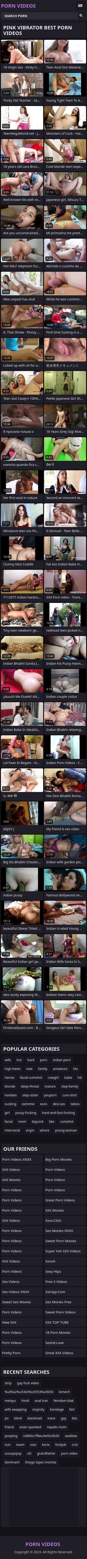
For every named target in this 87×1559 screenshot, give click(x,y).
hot (19, 1060)
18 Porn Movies (58, 1332)
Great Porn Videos (60, 1200)
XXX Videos (11, 1169)
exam (20, 1444)
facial (9, 1121)
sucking (10, 1104)
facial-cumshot (31, 1077)
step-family (69, 1086)
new (29, 1068)
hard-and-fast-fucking (58, 1112)
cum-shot (69, 1095)
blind (18, 1418)
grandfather (46, 1453)
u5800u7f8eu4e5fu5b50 (41, 1436)
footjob (60, 1444)
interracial (12, 1130)
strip (8, 1383)
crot (75, 1444)
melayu (10, 1400)
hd (80, 1077)
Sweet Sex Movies (16, 1302)
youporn (50, 1095)
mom (22, 1121)
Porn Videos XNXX (16, 1159)
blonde (10, 1086)
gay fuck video (28, 1383)
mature (50, 1086)
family (42, 1068)
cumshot (66, 1121)
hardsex (11, 1095)
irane (51, 1418)
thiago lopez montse (40, 1462)
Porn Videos (12, 1190)
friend (9, 1427)
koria (46, 1444)
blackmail (34, 1418)
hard (31, 1060)
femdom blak (64, 1400)
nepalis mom (57, 1427)
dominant (12, 1462)
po (7, 1418)
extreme (28, 1104)
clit (29, 1453)
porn (43, 1060)
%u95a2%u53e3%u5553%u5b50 (29, 1392)
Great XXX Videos (59, 1352)
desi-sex (59, 1104)
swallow (71, 1436)
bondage (57, 1409)
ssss (33, 1444)
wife (8, 1060)
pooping (11, 1436)
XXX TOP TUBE (57, 1322)
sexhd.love (54, 1342)
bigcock (37, 1121)
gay (63, 1418)
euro (43, 1104)
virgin (30, 1130)
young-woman (66, 1130)
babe (68, 1077)
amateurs (60, 1068)
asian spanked (30, 1427)
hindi (25, 1400)
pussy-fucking (25, 1112)
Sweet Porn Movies (60, 1240)
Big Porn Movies (58, 1159)
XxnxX (50, 1261)
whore (44, 1130)
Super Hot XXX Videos (63, 1251)
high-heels (13, 1068)
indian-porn (62, 1060)
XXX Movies (11, 1179)
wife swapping (16, 1409)
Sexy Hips (53, 1271)
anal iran (41, 1400)
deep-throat (30, 1086)
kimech (64, 1392)
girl (7, 1112)
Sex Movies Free (58, 1302)
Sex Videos (10, 1281)
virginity (38, 1409)
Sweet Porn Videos (60, 1312)
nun (8, 1444)
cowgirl (53, 1077)
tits (75, 1068)
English (81, 5)
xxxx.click (53, 1220)
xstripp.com (55, 1291)
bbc (52, 1121)
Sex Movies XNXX (59, 1230)
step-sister (30, 1095)
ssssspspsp (13, 1453)
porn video (69, 1453)
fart (72, 1409)
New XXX (9, 1322)
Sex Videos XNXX (15, 1291)
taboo (75, 1104)
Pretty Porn (11, 1352)
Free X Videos (56, 1281)
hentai (9, 1077)
